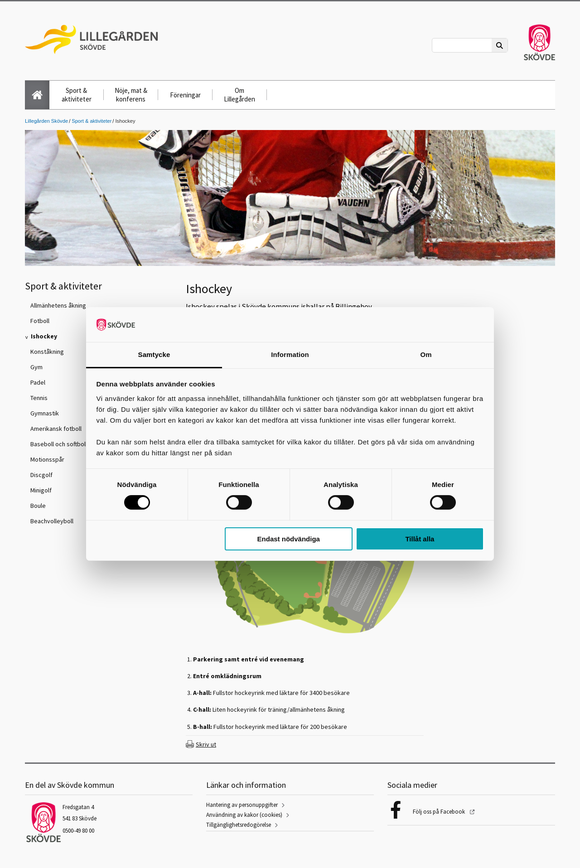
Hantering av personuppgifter (242, 805)
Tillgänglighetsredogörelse (238, 825)
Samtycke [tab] (154, 354)
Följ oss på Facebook (439, 811)
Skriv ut (206, 744)
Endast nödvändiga (288, 539)
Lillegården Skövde (46, 121)
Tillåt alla (419, 539)
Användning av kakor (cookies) (244, 815)
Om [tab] (425, 354)
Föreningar (185, 95)
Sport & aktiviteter (77, 94)
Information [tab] (290, 354)
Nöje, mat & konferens (131, 94)
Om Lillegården (239, 94)
